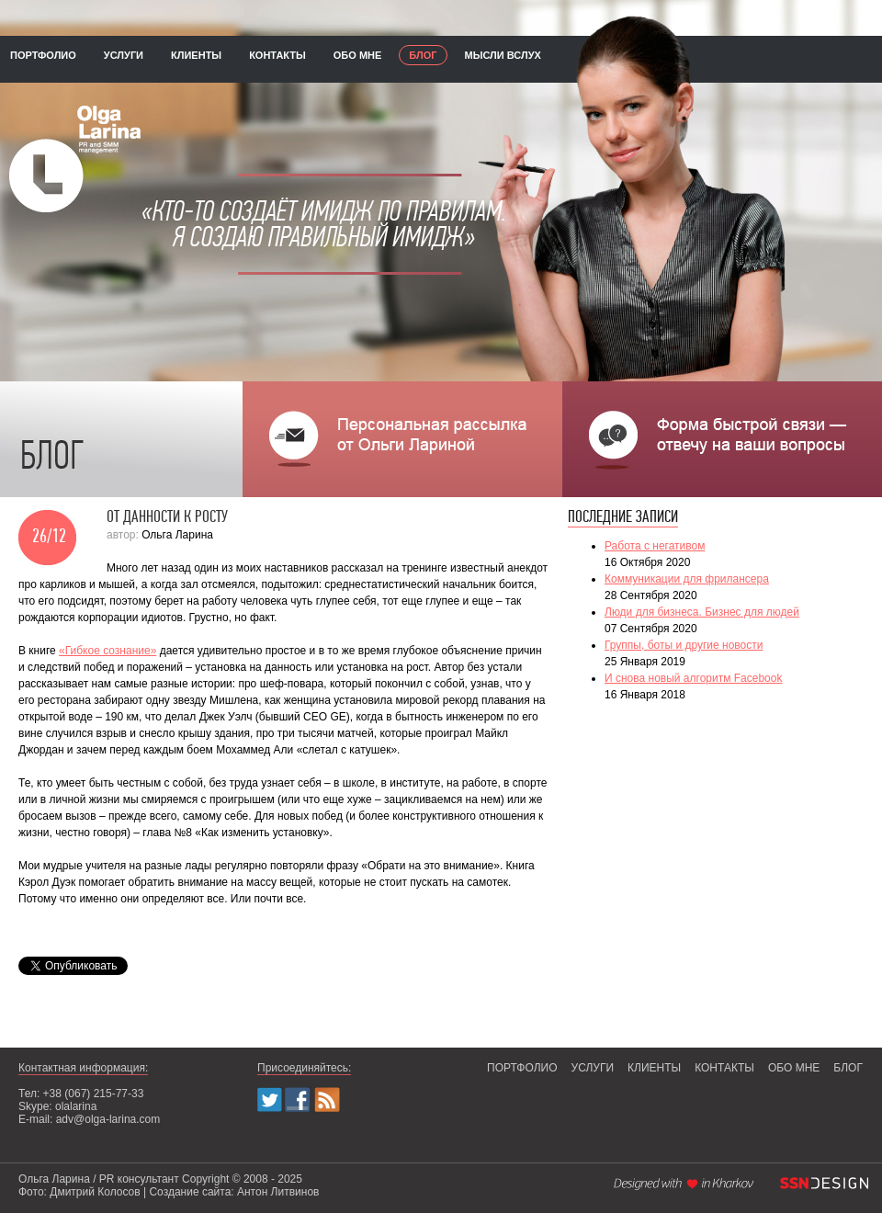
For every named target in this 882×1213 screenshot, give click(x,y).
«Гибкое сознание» (107, 650)
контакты (277, 55)
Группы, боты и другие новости (684, 645)
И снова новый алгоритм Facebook (693, 678)
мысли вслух (503, 55)
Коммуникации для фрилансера (687, 578)
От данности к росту (167, 518)
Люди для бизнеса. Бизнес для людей (702, 612)
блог (422, 55)
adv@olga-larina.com (108, 1119)
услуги (123, 55)
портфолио (43, 55)
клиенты (196, 55)
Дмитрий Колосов (95, 1191)
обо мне (358, 55)
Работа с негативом (655, 545)
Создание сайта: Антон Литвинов (234, 1191)
